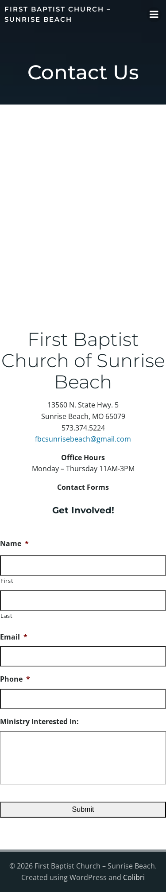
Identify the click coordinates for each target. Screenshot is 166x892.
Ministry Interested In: (39, 721)
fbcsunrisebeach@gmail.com (83, 439)
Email (13, 637)
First (6, 581)
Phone (15, 679)
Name (14, 543)
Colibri (134, 877)
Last (6, 616)
